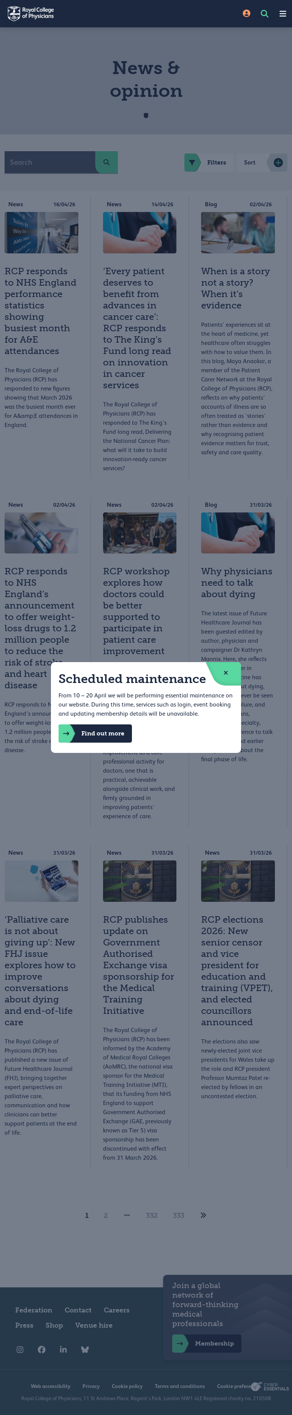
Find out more (91, 733)
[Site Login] (246, 14)
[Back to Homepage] (73, 13)
